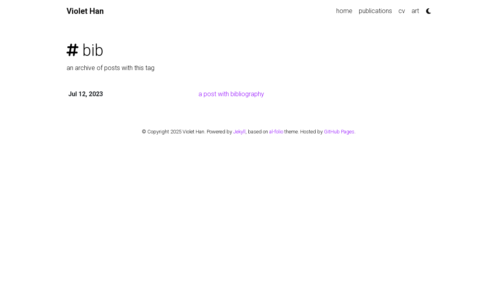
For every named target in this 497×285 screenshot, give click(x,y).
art (415, 11)
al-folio (276, 132)
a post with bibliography (231, 94)
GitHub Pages (339, 132)
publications (375, 11)
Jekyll (239, 132)
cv (401, 11)
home (344, 11)
